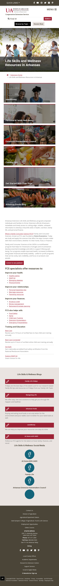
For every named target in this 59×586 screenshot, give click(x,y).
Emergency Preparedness (18, 323)
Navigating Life (21, 395)
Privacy (33, 578)
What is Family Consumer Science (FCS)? (19, 234)
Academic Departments (29, 559)
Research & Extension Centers (29, 563)
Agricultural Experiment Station (29, 517)
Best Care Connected (12, 340)
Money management (16, 304)
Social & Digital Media (29, 570)
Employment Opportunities (29, 524)
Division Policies (33, 580)
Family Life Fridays (22, 381)
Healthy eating (14, 276)
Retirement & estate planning (19, 306)
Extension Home (16, 75)
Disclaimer (27, 578)
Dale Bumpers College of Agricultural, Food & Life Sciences (29, 521)
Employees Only (49, 580)
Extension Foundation (11, 580)
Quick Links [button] (12, 3)
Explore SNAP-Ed (11, 356)
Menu (52, 9)
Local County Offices (29, 556)
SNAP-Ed (12, 278)
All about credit (14, 302)
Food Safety (13, 313)
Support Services (29, 566)
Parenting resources (16, 294)
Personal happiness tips (17, 290)
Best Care (8, 331)
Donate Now (38, 24)
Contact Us (29, 510)
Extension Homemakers (17, 320)
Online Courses (29, 527)
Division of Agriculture (29, 514)
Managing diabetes (16, 280)
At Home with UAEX (22, 436)
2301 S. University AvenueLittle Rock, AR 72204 (29, 534)
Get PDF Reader (48, 578)
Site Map (41, 580)
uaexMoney (20, 425)
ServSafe (8, 347)
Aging (11, 316)
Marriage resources (16, 292)
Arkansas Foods (21, 409)
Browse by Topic (22, 24)
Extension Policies (23, 580)
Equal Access (20, 578)
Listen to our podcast (14, 263)
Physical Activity (14, 283)
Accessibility (39, 578)
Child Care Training (16, 318)
